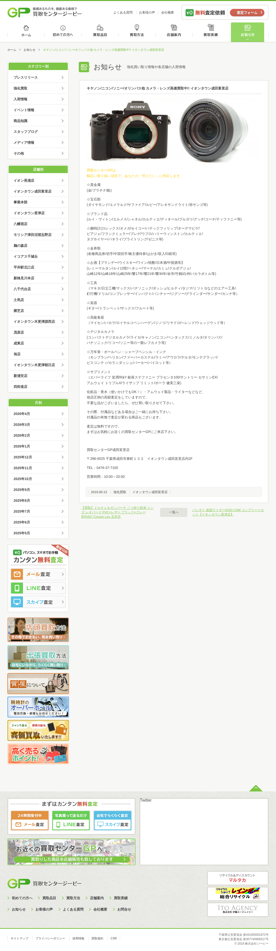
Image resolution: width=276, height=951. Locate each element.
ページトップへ (256, 787)
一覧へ (174, 512)
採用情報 (78, 938)
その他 (19, 153)
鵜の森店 (20, 246)
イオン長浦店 (24, 180)
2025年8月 (22, 500)
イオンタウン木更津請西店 (34, 321)
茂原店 (19, 332)
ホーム (26, 32)
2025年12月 (23, 457)
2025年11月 (23, 468)
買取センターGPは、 (103, 170)
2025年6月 (22, 522)
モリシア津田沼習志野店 (33, 235)
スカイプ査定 (38, 602)
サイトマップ (19, 938)
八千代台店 (22, 289)
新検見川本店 (24, 278)
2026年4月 (22, 414)
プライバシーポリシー (50, 938)
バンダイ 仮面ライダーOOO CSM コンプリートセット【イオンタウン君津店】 (228, 512)
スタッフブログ (26, 132)
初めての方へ (63, 32)
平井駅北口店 (24, 267)
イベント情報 (24, 110)
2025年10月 (23, 479)
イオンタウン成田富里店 (150, 492)
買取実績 (212, 32)
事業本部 (20, 202)
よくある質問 (123, 12)
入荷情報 (20, 99)
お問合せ (124, 909)
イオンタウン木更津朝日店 (34, 365)
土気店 (19, 300)
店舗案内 (174, 32)
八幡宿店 (20, 224)
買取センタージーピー (44, 883)
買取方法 (137, 32)
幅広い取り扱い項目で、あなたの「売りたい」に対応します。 (135, 176)
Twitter (146, 800)
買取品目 (100, 32)
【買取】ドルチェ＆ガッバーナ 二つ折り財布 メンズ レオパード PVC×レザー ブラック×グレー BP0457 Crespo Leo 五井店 (117, 512)
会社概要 (167, 12)
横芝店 (19, 311)
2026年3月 (22, 425)
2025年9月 (22, 490)
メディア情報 (24, 142)
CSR (114, 938)
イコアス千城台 (26, 256)
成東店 (19, 343)
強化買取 (119, 492)
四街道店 (20, 387)
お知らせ (250, 32)
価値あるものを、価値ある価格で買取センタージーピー (44, 12)
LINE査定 (38, 588)
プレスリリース (26, 77)
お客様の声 (147, 12)
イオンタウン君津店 (29, 213)
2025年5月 (22, 533)
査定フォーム (247, 13)
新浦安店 (20, 376)
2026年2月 (22, 435)
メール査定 (38, 574)
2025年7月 (22, 511)
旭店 (17, 354)
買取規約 (97, 938)
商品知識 (20, 121)
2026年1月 (22, 446)
